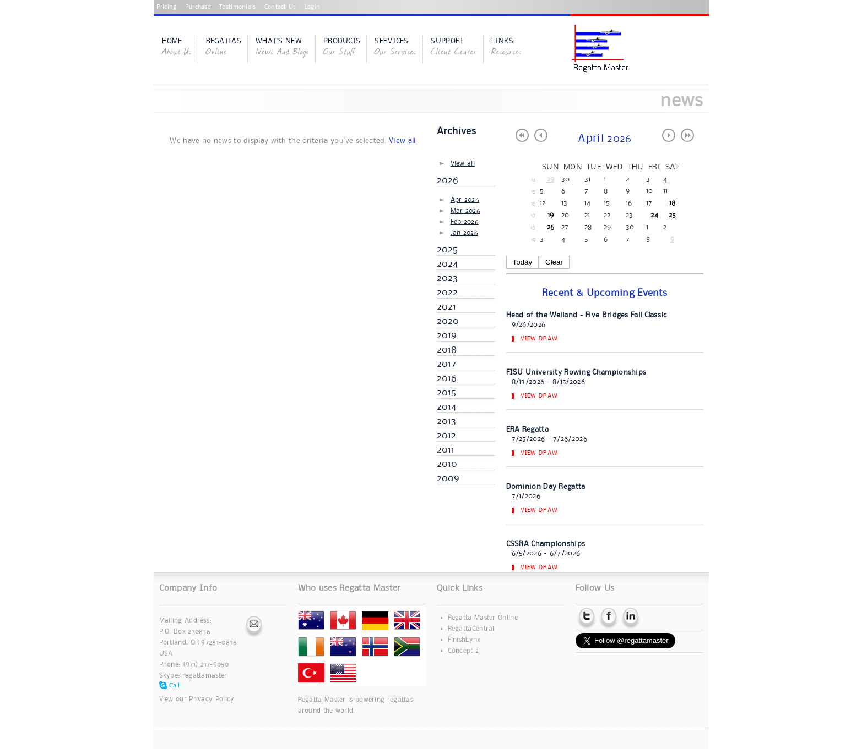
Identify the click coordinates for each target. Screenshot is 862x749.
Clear (554, 262)
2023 (447, 278)
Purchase (198, 7)
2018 (447, 349)
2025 (447, 249)
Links (506, 48)
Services (395, 48)
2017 (447, 364)
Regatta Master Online (483, 618)
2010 (447, 464)
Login (313, 7)
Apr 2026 (465, 200)
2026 (448, 180)
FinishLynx (464, 640)
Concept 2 (463, 651)
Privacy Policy (211, 699)
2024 (447, 264)
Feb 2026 (465, 222)
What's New (282, 48)
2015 (447, 392)
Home (177, 48)
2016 (447, 378)
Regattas (223, 48)
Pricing (166, 7)
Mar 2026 (465, 211)
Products (341, 48)
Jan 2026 (464, 233)
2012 (447, 435)
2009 (448, 478)
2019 (447, 335)
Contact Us (280, 7)
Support (454, 48)
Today (523, 262)
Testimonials (237, 7)
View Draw (539, 339)
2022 (447, 292)
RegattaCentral (471, 629)
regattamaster (204, 676)
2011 (446, 449)
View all (402, 140)
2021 (447, 306)
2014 (447, 407)
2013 (447, 421)
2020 (448, 321)
